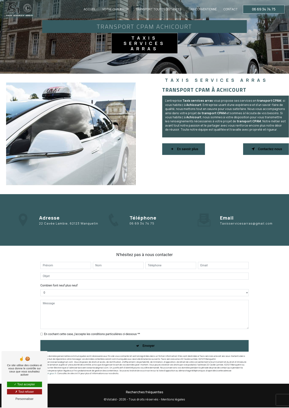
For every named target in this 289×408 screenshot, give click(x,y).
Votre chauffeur (115, 9)
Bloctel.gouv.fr (49, 374)
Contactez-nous (264, 149)
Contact (230, 9)
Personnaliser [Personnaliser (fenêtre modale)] (24, 398)
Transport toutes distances (158, 9)
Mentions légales (173, 400)
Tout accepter (24, 384)
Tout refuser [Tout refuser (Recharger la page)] (24, 391)
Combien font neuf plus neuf (59, 285)
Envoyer (148, 346)
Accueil (89, 9)
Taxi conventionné (202, 9)
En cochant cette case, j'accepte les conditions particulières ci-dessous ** (92, 334)
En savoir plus (185, 149)
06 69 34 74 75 (263, 9)
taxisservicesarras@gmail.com (246, 216)
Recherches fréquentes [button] (144, 392)
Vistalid (112, 400)
